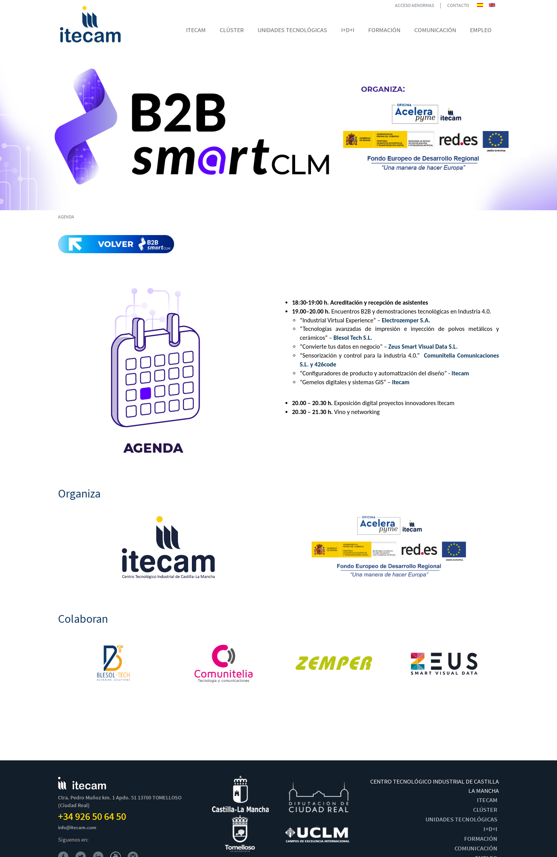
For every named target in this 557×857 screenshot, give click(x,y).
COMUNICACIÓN (475, 848)
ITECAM (487, 800)
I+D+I (490, 829)
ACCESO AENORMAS (414, 5)
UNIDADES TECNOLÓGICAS (461, 819)
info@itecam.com (77, 827)
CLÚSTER (485, 809)
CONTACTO (458, 5)
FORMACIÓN (480, 838)
